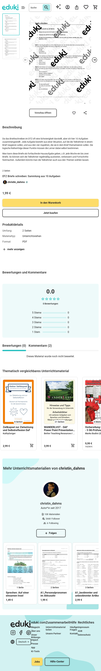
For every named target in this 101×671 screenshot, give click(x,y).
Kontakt (74, 633)
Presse (34, 643)
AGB (80, 631)
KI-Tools (35, 651)
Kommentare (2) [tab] (40, 345)
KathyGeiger (9, 433)
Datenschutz (84, 635)
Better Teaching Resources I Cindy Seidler (65, 433)
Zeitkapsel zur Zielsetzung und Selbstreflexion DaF (18, 429)
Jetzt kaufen (50, 212)
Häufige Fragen (74, 628)
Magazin (35, 627)
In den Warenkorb (50, 202)
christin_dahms (16, 182)
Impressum (83, 627)
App (33, 647)
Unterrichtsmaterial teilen (56, 628)
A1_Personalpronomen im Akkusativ (53, 594)
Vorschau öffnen (43, 112)
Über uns (35, 631)
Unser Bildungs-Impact (36, 637)
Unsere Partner (53, 633)
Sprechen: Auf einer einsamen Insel (17, 594)
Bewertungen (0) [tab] (14, 345)
